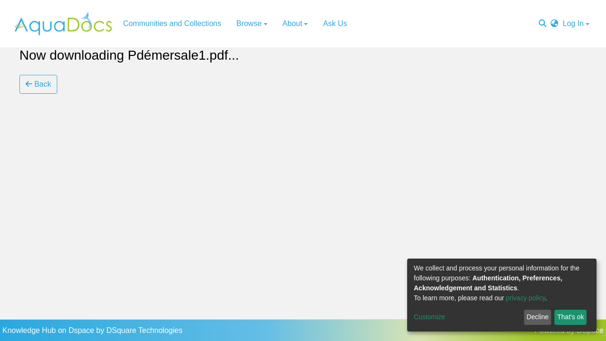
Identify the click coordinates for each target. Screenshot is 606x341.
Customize (429, 317)
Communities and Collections (172, 23)
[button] (554, 23)
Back (38, 84)
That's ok (570, 317)
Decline (537, 317)
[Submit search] (542, 23)
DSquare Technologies (145, 330)
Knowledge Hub (30, 330)
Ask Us (335, 23)
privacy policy (525, 298)
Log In (573, 23)
